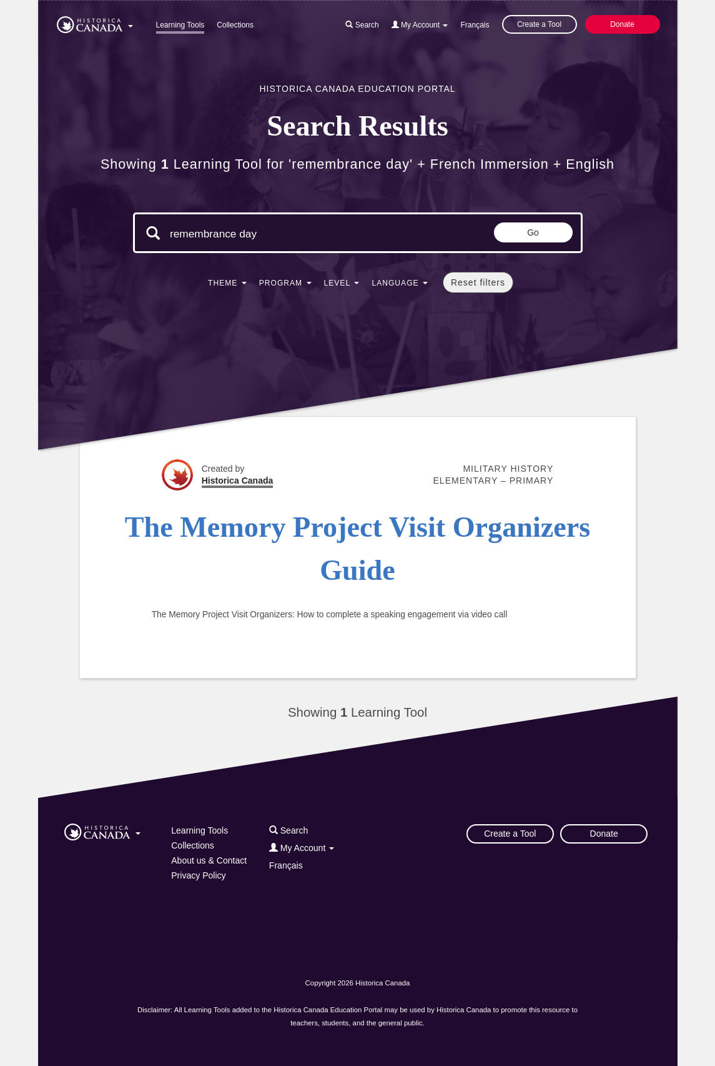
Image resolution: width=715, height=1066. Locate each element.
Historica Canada (238, 481)
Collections (235, 25)
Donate (622, 24)
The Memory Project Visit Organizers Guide (358, 548)
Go (533, 232)
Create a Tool (539, 24)
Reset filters (478, 282)
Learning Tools (180, 25)
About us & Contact (209, 860)
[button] (94, 22)
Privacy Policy (198, 875)
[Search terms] (275, 234)
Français (474, 25)
